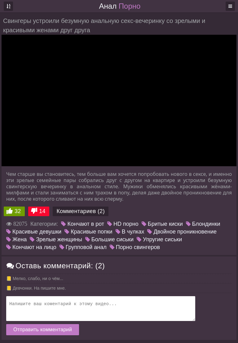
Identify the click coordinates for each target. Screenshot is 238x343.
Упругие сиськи (159, 239)
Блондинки (203, 224)
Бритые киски (162, 224)
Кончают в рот (82, 224)
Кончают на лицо (31, 247)
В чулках (130, 232)
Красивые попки (88, 232)
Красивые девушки (33, 232)
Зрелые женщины (56, 239)
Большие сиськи (109, 239)
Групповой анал (83, 247)
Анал (120, 6)
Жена (16, 239)
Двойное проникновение (182, 232)
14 (42, 211)
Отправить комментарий (42, 329)
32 (18, 211)
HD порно (123, 224)
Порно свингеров (135, 247)
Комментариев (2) (80, 211)
